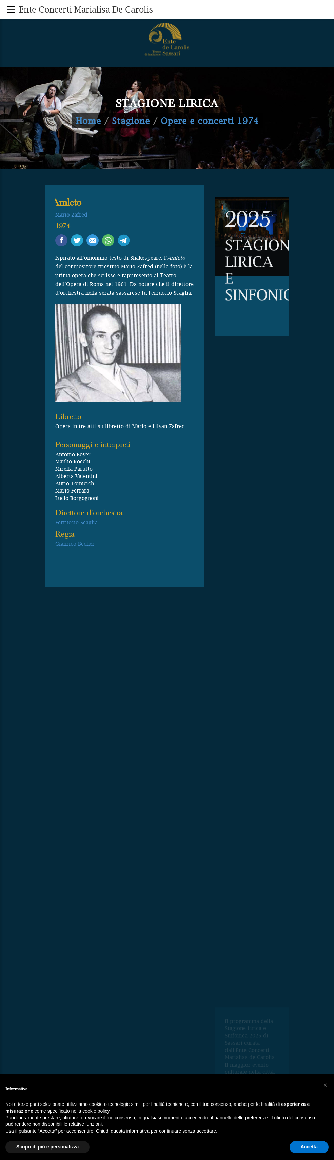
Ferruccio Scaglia (76, 522)
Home (88, 121)
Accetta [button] (309, 1147)
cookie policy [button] (95, 1111)
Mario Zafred (71, 215)
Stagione (131, 121)
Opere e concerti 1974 (210, 121)
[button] (325, 1084)
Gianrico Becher (75, 544)
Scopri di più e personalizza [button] (47, 1147)
